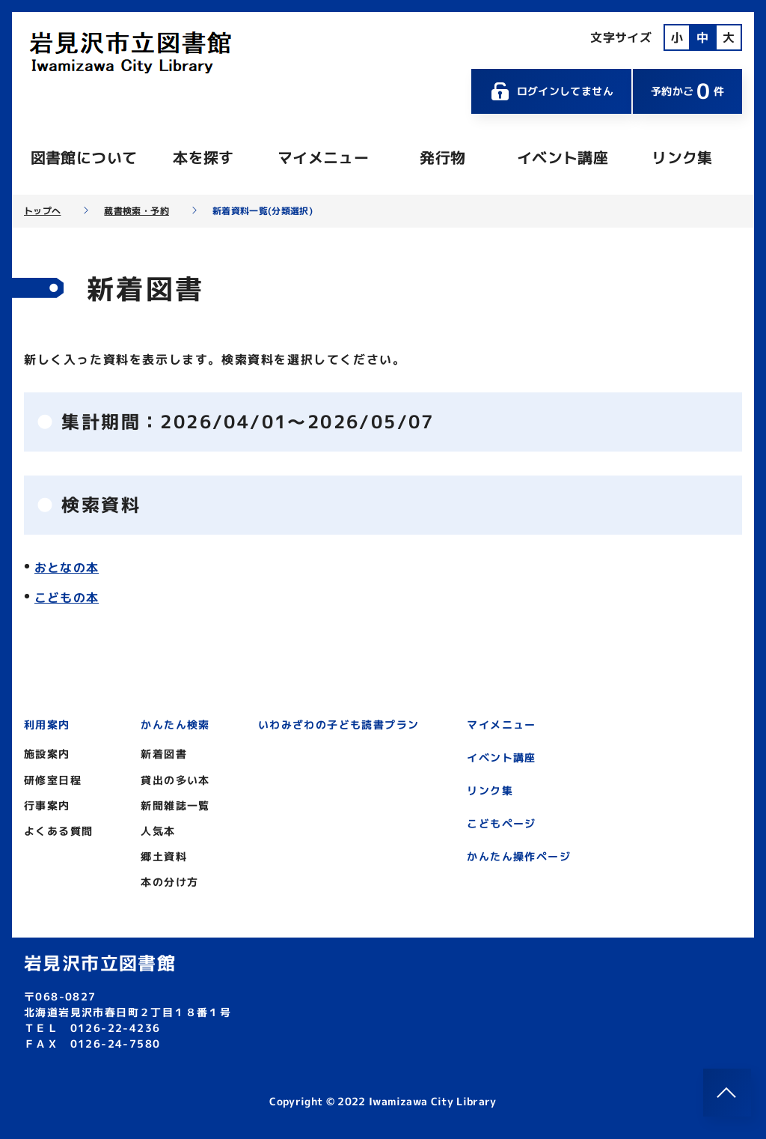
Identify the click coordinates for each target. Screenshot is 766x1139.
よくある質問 (58, 831)
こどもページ (501, 823)
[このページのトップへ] (727, 1093)
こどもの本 (66, 597)
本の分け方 (169, 882)
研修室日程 (53, 780)
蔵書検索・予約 (136, 211)
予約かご (687, 91)
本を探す (203, 157)
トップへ (42, 211)
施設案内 (47, 754)
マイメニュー (323, 157)
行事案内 (47, 805)
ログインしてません (551, 91)
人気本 (158, 831)
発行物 (442, 157)
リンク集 (682, 157)
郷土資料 (164, 856)
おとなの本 (66, 567)
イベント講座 (562, 157)
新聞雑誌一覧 (175, 805)
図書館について (84, 157)
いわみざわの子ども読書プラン (339, 724)
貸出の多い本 (175, 780)
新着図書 (164, 754)
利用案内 (47, 724)
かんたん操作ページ (519, 856)
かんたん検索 (175, 724)
